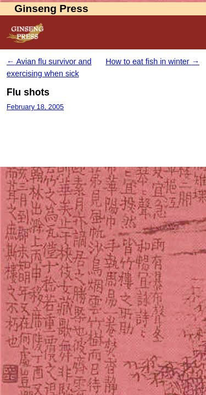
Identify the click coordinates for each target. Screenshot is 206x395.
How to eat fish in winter (152, 61)
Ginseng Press (51, 8)
